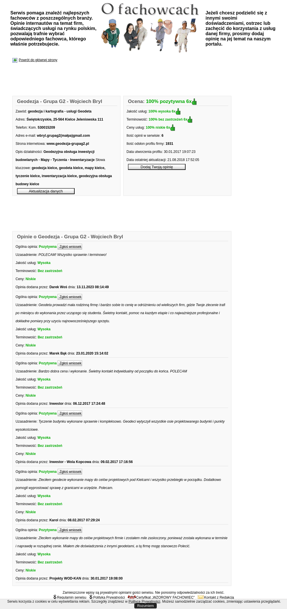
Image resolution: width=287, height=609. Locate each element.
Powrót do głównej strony (38, 60)
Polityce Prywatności (144, 601)
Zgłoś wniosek (69, 247)
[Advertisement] (117, 80)
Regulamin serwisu (69, 597)
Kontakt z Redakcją (216, 597)
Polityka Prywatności (107, 597)
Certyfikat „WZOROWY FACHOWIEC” (161, 597)
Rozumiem (145, 606)
